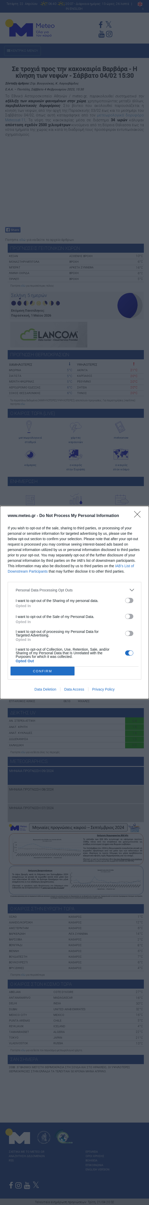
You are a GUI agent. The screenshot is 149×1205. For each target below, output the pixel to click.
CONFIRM (42, 671)
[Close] (139, 516)
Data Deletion (45, 689)
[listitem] (74, 590)
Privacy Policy (103, 689)
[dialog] (74, 602)
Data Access (74, 689)
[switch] (129, 600)
